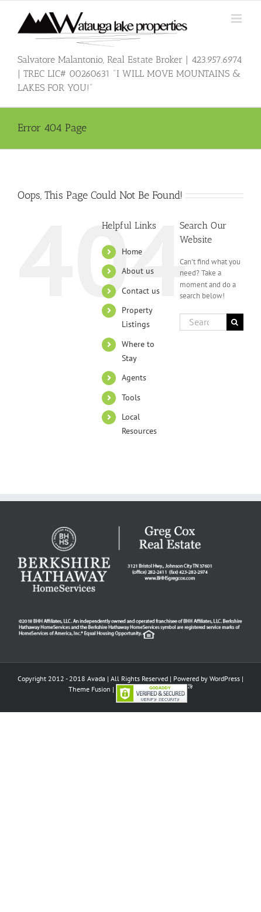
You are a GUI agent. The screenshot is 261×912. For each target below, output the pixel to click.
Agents (134, 377)
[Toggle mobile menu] (237, 18)
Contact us (141, 290)
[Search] (234, 322)
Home (132, 251)
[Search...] (203, 322)
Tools (131, 397)
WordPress (225, 678)
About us (138, 271)
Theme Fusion (89, 689)
